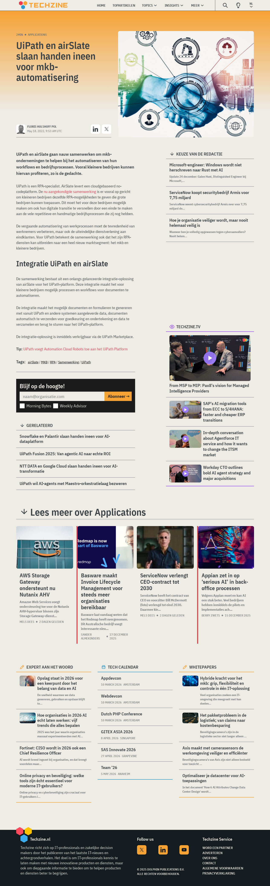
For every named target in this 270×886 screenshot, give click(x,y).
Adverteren (212, 853)
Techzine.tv (188, 327)
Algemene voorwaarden (222, 868)
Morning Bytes (38, 406)
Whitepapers (203, 667)
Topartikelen (124, 5)
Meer (195, 5)
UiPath (86, 362)
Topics (147, 5)
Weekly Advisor (73, 406)
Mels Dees (27, 622)
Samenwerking (68, 362)
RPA (53, 362)
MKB (44, 362)
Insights (172, 5)
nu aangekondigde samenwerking (70, 191)
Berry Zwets (211, 615)
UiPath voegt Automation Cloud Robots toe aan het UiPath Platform (75, 349)
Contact (209, 863)
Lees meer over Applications (88, 512)
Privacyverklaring (218, 873)
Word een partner (217, 848)
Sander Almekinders (90, 636)
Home (101, 5)
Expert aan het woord (49, 667)
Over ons (209, 858)
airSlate (33, 362)
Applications (37, 35)
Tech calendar (123, 667)
